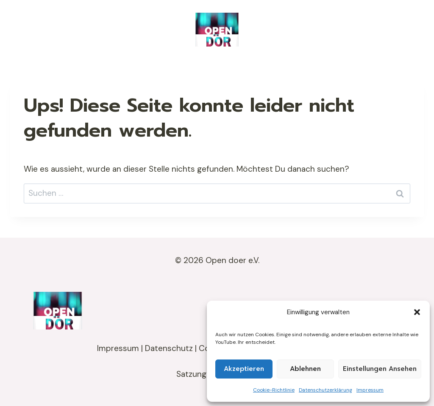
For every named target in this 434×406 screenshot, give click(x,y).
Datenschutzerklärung (325, 390)
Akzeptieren (244, 368)
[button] (417, 312)
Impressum (370, 390)
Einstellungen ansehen (380, 368)
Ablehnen (305, 368)
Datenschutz (169, 348)
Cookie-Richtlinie (274, 390)
